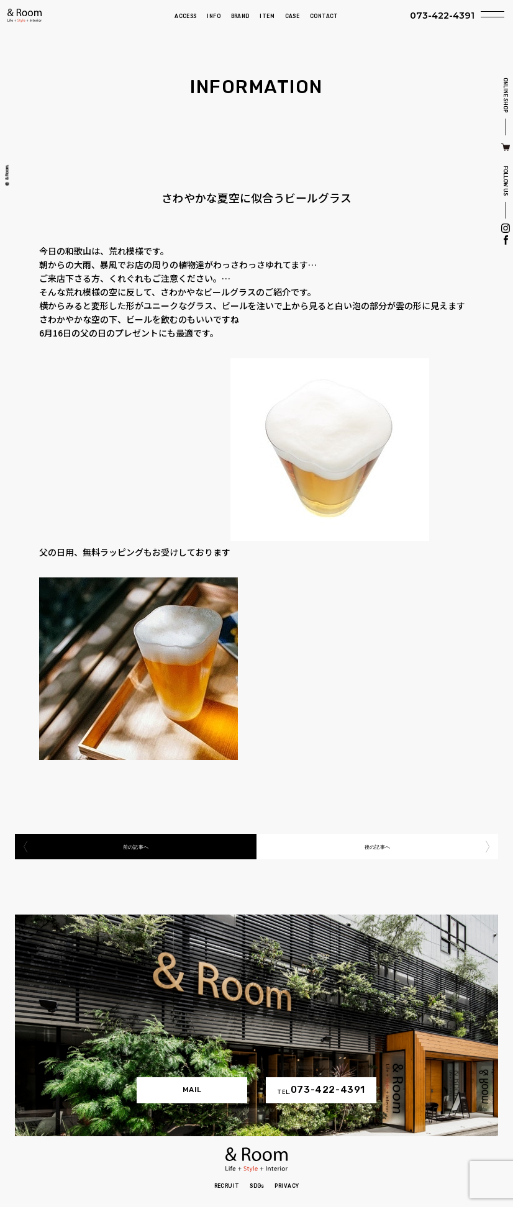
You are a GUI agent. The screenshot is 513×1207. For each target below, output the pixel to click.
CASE (292, 16)
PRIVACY (287, 1186)
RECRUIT (227, 1186)
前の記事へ (135, 846)
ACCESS (186, 16)
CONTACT (324, 16)
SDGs (257, 1186)
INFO (213, 16)
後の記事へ (378, 846)
